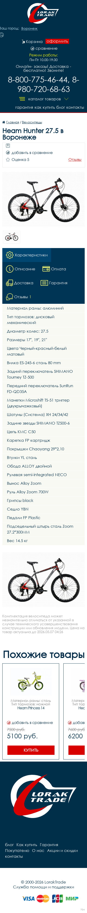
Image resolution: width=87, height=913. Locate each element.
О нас (38, 850)
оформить (57, 41)
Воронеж (29, 28)
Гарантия (24, 107)
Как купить (45, 107)
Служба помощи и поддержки (43, 886)
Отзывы (74, 160)
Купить (31, 750)
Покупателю (17, 850)
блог (60, 107)
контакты (75, 107)
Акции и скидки (62, 850)
